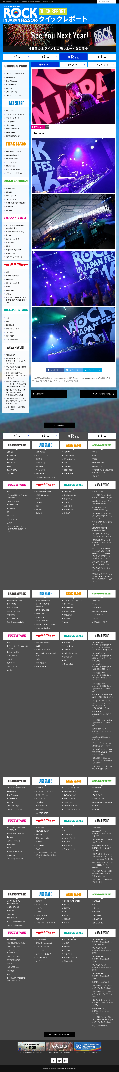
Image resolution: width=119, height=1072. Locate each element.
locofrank (9, 206)
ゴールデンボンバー (13, 95)
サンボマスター (41, 905)
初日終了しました (98, 491)
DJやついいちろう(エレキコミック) (17, 647)
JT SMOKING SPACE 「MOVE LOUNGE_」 (100, 508)
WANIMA (10, 911)
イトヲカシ (40, 961)
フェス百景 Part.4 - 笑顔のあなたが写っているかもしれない (102, 722)
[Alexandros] (10, 77)
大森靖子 (10, 659)
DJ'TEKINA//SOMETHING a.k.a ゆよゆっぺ (15, 227)
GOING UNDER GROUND (16, 203)
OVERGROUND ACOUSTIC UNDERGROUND (102, 471)
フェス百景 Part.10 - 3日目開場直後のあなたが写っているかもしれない (16, 401)
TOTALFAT (40, 919)
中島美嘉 (39, 459)
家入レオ (67, 618)
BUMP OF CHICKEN (14, 600)
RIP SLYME (11, 604)
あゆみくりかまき (12, 239)
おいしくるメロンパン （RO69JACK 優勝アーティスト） (17, 529)
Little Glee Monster (71, 653)
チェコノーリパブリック (73, 600)
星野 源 (10, 452)
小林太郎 (39, 513)
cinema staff (10, 188)
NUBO (38, 646)
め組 (37, 506)
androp (38, 912)
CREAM (39, 502)
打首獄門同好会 (13, 967)
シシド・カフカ (12, 199)
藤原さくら (68, 499)
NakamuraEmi (69, 509)
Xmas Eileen (68, 646)
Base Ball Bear (41, 473)
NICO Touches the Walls (16, 921)
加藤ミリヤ (40, 614)
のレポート (45, 64)
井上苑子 (67, 513)
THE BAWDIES (41, 915)
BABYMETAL (12, 470)
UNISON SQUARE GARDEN (42, 605)
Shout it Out (68, 664)
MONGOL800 (12, 918)
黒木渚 (9, 963)
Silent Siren (96, 915)
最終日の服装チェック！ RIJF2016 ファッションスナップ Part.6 (102, 1002)
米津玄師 (39, 901)
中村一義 (95, 908)
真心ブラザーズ (98, 600)
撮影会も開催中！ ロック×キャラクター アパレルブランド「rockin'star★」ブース (16, 384)
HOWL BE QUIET (12, 276)
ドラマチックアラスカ (14, 173)
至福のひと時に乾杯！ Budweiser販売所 (101, 529)
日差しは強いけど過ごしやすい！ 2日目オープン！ (102, 767)
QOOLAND (68, 491)
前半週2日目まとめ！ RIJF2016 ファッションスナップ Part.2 (102, 731)
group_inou (10, 242)
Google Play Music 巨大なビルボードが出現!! (102, 502)
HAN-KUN (11, 508)
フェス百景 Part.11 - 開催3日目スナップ (16, 368)
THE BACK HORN (42, 621)
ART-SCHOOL (97, 607)
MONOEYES (40, 452)
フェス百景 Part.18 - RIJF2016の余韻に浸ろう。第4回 (102, 950)
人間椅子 (10, 523)
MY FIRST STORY (13, 136)
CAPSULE (96, 901)
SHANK (9, 192)
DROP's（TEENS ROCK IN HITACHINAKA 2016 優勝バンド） (16, 300)
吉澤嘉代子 (68, 657)
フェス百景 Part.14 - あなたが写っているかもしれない (102, 987)
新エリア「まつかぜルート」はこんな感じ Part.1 (101, 563)
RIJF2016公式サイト (106, 2)
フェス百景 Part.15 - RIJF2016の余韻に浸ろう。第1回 (102, 976)
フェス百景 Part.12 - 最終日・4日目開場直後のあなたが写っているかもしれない (102, 1019)
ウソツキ (9, 332)
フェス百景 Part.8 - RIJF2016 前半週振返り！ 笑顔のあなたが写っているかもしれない (102, 657)
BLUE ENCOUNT (12, 129)
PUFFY (95, 905)
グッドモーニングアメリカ (45, 923)
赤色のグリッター (12, 329)
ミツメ (8, 318)
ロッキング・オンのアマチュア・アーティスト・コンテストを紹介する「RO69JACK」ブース (102, 704)
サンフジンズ (11, 196)
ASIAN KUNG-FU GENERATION (13, 902)
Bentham (9, 279)
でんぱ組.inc (10, 122)
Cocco (94, 455)
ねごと (66, 905)
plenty (66, 622)
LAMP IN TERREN (42, 947)
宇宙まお (10, 971)
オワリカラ (68, 954)
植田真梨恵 (10, 336)
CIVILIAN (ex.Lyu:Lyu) (44, 943)
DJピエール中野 (13, 652)
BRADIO (9, 210)
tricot (8, 246)
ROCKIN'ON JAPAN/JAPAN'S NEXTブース (102, 714)
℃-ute (66, 915)
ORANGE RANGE (42, 610)
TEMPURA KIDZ (13, 501)
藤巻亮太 (67, 908)
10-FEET (10, 473)
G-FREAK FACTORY (43, 491)
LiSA (66, 912)
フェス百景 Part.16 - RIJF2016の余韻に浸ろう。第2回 (102, 967)
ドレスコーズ (12, 519)
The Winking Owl (70, 495)
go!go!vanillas (69, 455)
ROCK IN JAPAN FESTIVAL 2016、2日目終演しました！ (102, 696)
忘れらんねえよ (98, 923)
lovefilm (66, 947)
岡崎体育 (67, 919)
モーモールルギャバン (14, 151)
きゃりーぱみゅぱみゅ (15, 925)
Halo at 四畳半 (41, 663)
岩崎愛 (66, 943)
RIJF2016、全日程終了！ (101, 982)
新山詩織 (67, 642)
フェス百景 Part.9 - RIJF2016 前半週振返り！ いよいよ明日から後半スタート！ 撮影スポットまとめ (102, 646)
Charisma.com (12, 505)
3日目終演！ (10, 355)
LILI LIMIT (67, 650)
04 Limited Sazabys (43, 628)
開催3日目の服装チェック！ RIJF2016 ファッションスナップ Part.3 (16, 375)
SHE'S (66, 502)
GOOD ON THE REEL (72, 901)
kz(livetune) (11, 939)
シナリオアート (13, 656)
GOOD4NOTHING (13, 169)
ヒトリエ (67, 923)
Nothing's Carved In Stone (45, 624)
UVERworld (11, 455)
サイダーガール (12, 339)
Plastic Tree (10, 166)
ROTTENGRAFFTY (43, 600)
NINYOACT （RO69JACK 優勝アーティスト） (16, 979)
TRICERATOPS (69, 611)
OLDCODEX (68, 470)
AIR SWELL (40, 509)
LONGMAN (10, 325)
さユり (8, 294)
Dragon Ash (11, 459)
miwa (9, 466)
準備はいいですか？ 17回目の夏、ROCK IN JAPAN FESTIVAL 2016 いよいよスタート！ (102, 577)
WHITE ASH (68, 473)
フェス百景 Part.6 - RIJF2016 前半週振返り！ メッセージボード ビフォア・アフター (101, 676)
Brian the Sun (69, 950)
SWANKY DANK (12, 159)
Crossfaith (67, 466)
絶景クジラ (68, 506)
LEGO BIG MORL (42, 495)
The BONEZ (68, 607)
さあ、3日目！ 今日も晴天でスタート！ (16, 408)
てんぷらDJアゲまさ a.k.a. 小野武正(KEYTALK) (17, 496)
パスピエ (39, 908)
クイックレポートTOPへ (59, 1034)
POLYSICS (96, 912)
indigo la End (97, 466)
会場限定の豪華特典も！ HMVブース (101, 738)
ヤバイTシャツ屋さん (43, 954)
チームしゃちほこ (12, 162)
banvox (9, 235)
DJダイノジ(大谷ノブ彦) (15, 232)
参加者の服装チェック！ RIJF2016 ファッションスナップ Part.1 (102, 542)
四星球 (38, 659)
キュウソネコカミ (42, 455)
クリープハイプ (12, 92)
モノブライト (97, 476)
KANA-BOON (11, 85)
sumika (9, 670)
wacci (66, 660)
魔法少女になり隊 (12, 283)
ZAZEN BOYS (97, 615)
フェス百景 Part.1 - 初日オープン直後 (102, 569)
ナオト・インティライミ (15, 114)
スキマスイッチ (41, 463)
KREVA (9, 88)
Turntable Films (41, 957)
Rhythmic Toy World (13, 250)
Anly (7, 321)
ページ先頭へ (60, 425)
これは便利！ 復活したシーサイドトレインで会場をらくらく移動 (102, 760)
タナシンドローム (13, 947)
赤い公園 (10, 516)
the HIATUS (11, 463)
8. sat (17, 56)
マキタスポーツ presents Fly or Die (46, 654)
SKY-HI (66, 463)
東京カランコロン (13, 956)
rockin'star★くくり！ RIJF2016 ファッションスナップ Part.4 (16, 361)
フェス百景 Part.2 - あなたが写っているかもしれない (102, 496)
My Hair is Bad (41, 666)
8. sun (45, 56)
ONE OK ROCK (13, 907)
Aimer (38, 499)
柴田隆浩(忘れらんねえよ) (16, 943)
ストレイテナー (41, 470)
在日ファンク (12, 666)
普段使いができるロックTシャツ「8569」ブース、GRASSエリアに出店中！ (16, 392)
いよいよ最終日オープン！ (102, 1026)
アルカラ (95, 452)
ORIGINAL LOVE (98, 463)
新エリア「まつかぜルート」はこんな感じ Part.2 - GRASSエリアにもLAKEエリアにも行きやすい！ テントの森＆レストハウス (102, 553)
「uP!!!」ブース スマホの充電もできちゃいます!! (102, 744)
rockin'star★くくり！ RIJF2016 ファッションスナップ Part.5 (102, 1011)
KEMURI (67, 452)
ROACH (9, 287)
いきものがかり (13, 607)
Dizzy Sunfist (68, 961)
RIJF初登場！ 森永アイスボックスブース (102, 523)
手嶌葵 (94, 459)
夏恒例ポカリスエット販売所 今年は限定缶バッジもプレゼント (102, 515)
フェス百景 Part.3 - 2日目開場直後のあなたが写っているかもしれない (102, 751)
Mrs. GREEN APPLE (99, 611)
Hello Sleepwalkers (43, 642)
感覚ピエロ (10, 272)
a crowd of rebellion (43, 650)
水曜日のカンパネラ (99, 622)
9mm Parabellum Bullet (15, 622)
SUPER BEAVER (13, 960)
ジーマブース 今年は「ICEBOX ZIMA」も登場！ (102, 535)
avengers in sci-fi (12, 155)
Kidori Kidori (10, 290)
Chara (94, 604)
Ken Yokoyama (11, 81)
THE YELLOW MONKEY (15, 74)
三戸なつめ (40, 950)
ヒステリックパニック (14, 257)
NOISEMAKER (41, 939)
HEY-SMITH (40, 617)
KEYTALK (9, 111)
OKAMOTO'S (97, 919)
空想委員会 (68, 615)
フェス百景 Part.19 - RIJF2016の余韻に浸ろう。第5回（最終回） (102, 941)
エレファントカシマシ (15, 611)
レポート (73, 64)
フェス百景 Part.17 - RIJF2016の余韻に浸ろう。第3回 (102, 959)
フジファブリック (12, 118)
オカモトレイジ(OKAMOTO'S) (13, 951)
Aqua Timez (10, 132)
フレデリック (69, 604)
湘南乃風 (10, 914)
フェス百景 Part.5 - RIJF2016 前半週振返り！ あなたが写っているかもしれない (102, 687)
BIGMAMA (39, 466)
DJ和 (9, 491)
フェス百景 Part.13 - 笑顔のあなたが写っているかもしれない (102, 994)
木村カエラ (11, 615)
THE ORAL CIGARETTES (45, 477)
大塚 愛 (95, 618)
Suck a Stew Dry (70, 939)
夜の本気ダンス (69, 459)
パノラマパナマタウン (72, 957)
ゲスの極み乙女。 (13, 618)
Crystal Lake (10, 253)
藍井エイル (11, 663)
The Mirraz (10, 125)
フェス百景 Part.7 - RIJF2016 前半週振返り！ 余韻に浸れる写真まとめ (101, 666)
